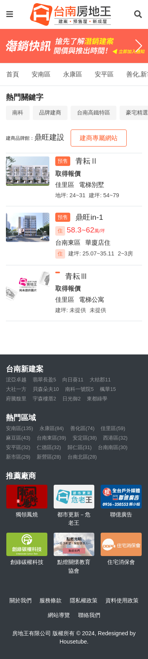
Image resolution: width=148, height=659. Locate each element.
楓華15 (108, 389)
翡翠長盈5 (44, 380)
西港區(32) (115, 438)
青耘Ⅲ (76, 276)
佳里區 (64, 184)
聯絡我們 (89, 615)
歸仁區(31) (79, 447)
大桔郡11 (100, 380)
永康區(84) (51, 428)
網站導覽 (59, 615)
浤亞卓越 (16, 380)
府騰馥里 (16, 399)
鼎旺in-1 (89, 217)
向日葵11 (72, 380)
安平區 (104, 74)
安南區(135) (19, 428)
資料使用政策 (122, 600)
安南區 (41, 74)
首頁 (12, 74)
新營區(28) (49, 457)
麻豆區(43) (18, 438)
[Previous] (9, 46)
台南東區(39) (51, 438)
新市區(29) (18, 457)
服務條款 (50, 600)
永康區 (72, 74)
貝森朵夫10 (46, 389)
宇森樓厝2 (44, 399)
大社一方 (16, 389)
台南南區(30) (112, 447)
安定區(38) (85, 438)
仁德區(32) (49, 447)
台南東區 (68, 242)
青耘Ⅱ (86, 161)
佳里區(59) (113, 428)
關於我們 (20, 600)
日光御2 (71, 399)
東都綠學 (97, 399)
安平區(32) (18, 447)
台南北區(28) (82, 457)
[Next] (138, 46)
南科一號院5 (79, 389)
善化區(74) (82, 428)
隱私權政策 (83, 600)
